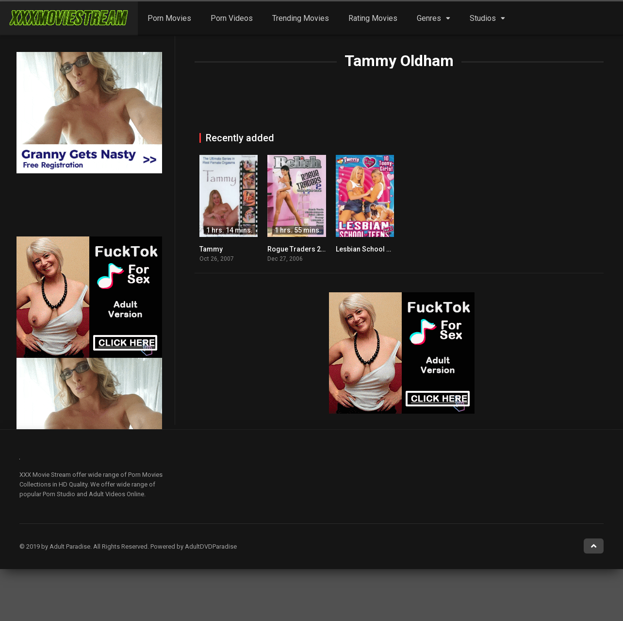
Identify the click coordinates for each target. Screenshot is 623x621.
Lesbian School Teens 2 (373, 249)
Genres (429, 18)
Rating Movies (372, 18)
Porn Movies (169, 18)
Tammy (211, 249)
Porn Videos (232, 18)
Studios (483, 18)
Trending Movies (300, 18)
